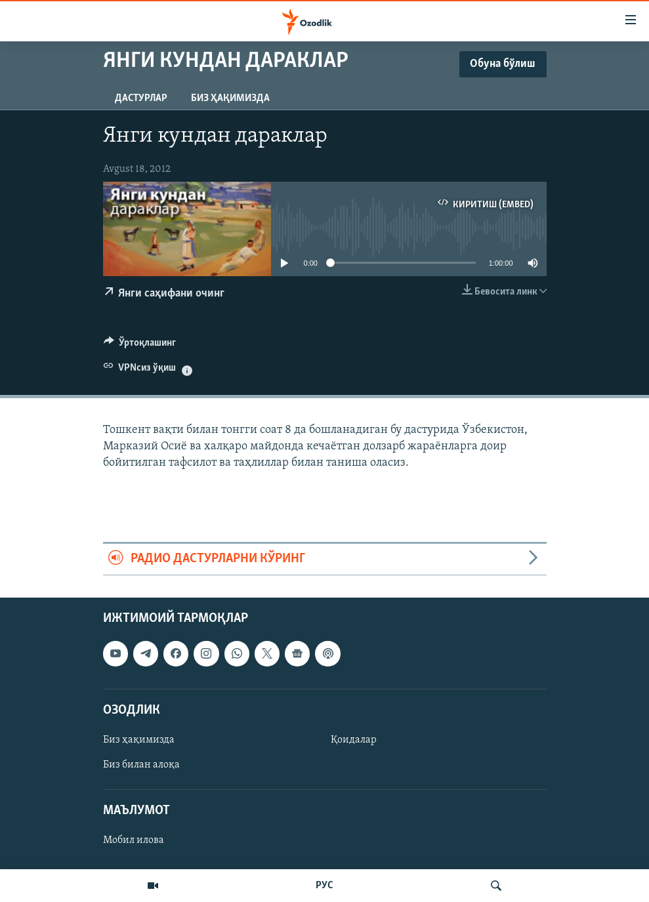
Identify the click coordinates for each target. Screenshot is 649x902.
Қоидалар (354, 740)
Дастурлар (141, 98)
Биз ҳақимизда (230, 98)
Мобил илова (133, 840)
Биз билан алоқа (141, 765)
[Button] (140, 345)
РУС (324, 885)
